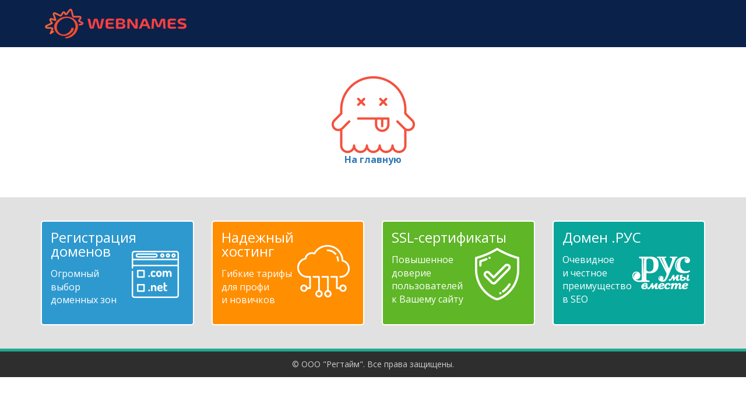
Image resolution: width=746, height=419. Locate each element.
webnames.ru (115, 23)
